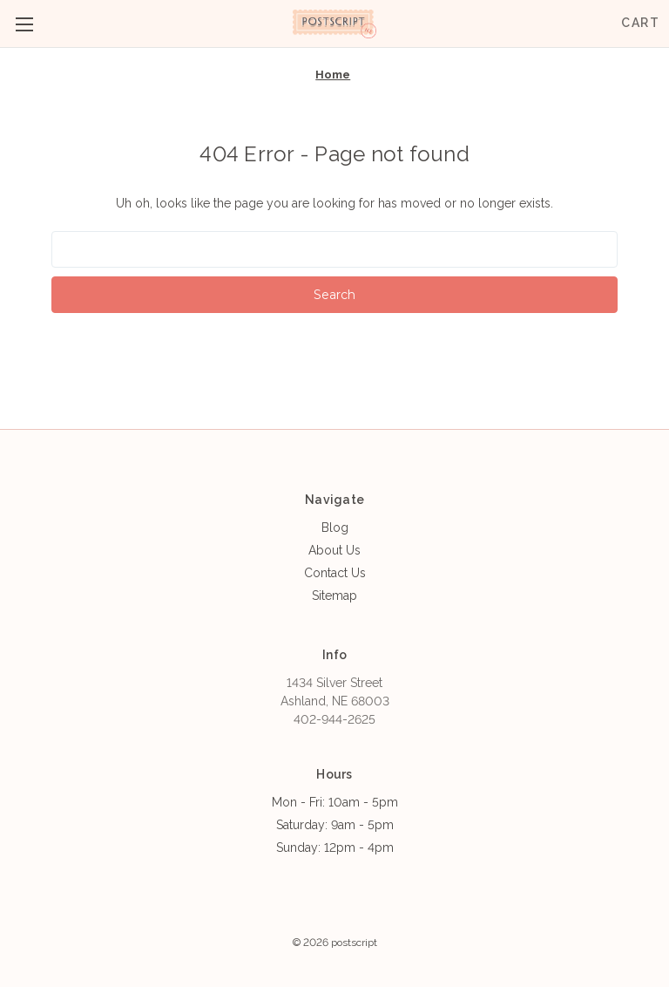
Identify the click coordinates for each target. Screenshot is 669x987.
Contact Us (335, 573)
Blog (334, 527)
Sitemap (334, 595)
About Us (334, 550)
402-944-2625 (334, 719)
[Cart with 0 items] (640, 23)
